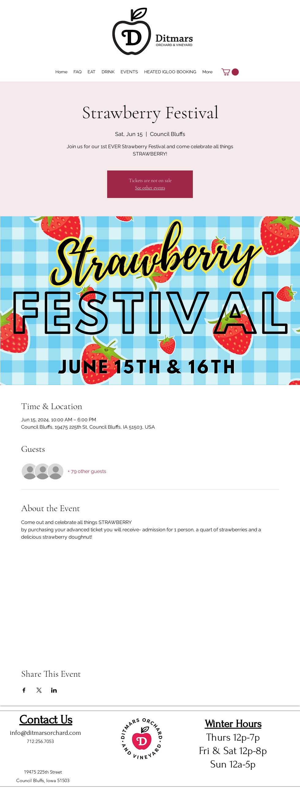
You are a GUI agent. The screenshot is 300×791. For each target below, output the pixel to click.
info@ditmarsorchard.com (45, 732)
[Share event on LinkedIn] (54, 690)
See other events (150, 188)
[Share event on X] (39, 690)
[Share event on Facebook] (24, 690)
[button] (230, 71)
